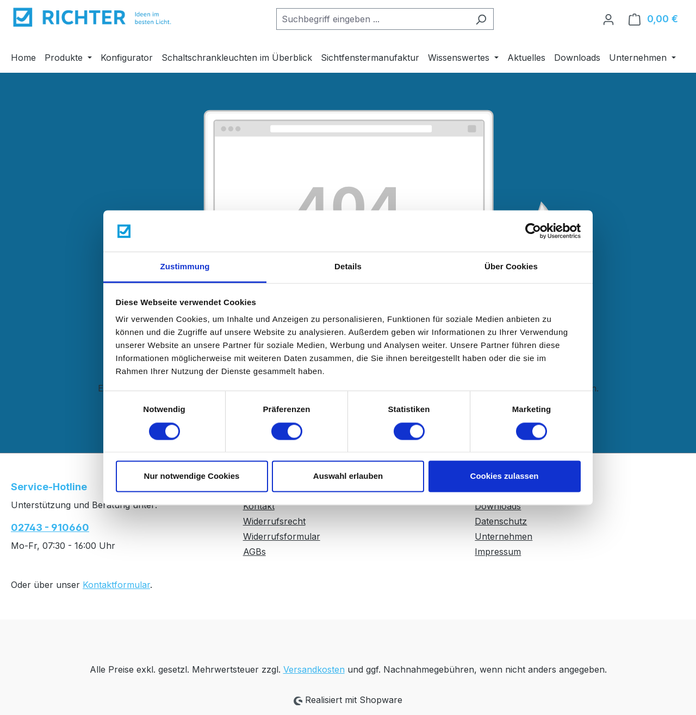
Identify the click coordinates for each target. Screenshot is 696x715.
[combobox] (372, 19)
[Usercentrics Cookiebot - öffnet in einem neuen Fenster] (533, 231)
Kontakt (259, 506)
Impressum (498, 551)
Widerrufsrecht (274, 521)
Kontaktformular (116, 584)
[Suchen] (481, 19)
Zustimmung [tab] (185, 266)
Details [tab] (348, 266)
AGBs (254, 551)
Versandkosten (314, 669)
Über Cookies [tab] (511, 266)
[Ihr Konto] (608, 19)
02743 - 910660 (50, 527)
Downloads (498, 506)
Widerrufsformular (281, 536)
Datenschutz (501, 521)
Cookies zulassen (504, 476)
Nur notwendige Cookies (192, 476)
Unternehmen (503, 536)
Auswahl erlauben (348, 476)
